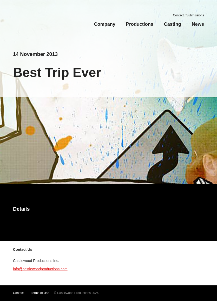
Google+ (189, 293)
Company (104, 24)
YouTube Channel (148, 293)
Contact (18, 293)
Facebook (173, 293)
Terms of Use (40, 293)
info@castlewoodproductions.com (40, 269)
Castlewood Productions (42, 22)
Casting (172, 24)
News (198, 24)
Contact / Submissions (188, 15)
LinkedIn (197, 293)
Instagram (181, 293)
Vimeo (157, 293)
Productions (139, 24)
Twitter (165, 293)
